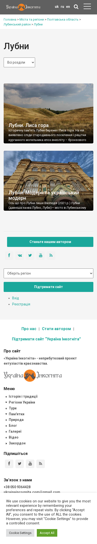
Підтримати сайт (48, 287)
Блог (13, 426)
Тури (13, 408)
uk (57, 7)
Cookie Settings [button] (20, 533)
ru (62, 7)
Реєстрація (21, 304)
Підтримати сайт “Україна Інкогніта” (46, 339)
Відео (14, 437)
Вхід (15, 298)
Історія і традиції (23, 396)
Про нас (28, 328)
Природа (16, 420)
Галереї (15, 431)
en (68, 7)
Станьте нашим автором (50, 242)
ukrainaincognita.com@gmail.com (32, 492)
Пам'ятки (16, 414)
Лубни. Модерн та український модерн (44, 195)
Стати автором (56, 328)
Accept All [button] (47, 533)
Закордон (17, 443)
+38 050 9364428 (17, 487)
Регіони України (22, 402)
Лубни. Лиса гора (29, 125)
